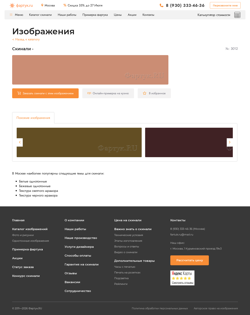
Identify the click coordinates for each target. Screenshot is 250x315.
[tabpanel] (79, 142)
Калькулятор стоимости (219, 14)
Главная (18, 220)
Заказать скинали (45, 93)
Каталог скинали (40, 14)
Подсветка (121, 278)
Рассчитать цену (189, 260)
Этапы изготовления (128, 240)
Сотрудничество (78, 291)
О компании (74, 220)
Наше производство (81, 238)
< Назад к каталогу (26, 39)
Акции (132, 14)
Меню (16, 14)
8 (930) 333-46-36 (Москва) (187, 228)
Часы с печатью (124, 266)
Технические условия (128, 235)
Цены (118, 14)
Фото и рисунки (23, 235)
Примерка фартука (95, 14)
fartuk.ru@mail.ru (181, 234)
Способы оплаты (78, 255)
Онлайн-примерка (108, 93)
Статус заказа (23, 267)
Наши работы (67, 14)
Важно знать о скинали (133, 229)
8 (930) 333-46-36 (185, 5)
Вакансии (72, 282)
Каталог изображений (30, 229)
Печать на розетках (127, 272)
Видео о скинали (125, 252)
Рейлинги (120, 284)
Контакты (148, 14)
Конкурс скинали (26, 276)
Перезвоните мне (225, 5)
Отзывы (71, 273)
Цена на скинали (127, 220)
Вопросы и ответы (126, 246)
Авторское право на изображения (216, 308)
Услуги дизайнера (79, 246)
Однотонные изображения (30, 240)
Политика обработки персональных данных (160, 308)
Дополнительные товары (134, 260)
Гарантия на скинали (82, 264)
